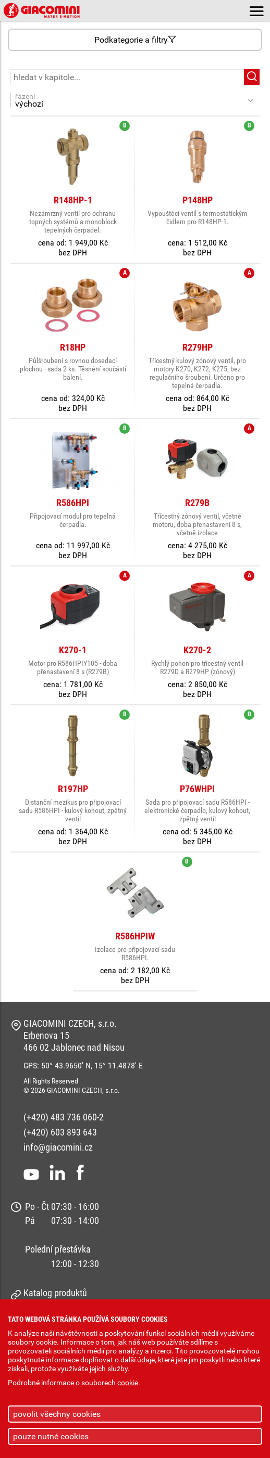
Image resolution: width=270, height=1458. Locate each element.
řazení (129, 100)
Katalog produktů (55, 1292)
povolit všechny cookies (57, 1414)
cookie (127, 1382)
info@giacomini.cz (58, 1147)
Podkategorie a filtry (135, 40)
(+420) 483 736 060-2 (63, 1117)
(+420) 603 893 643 (60, 1132)
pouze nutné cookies (51, 1436)
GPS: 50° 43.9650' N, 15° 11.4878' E (83, 1065)
